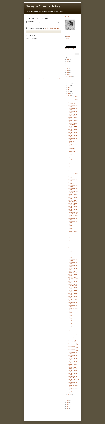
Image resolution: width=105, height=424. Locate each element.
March (69, 93)
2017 (68, 396)
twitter (67, 34)
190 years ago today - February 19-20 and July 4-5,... (73, 278)
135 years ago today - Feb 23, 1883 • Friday (72, 204)
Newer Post (29, 78)
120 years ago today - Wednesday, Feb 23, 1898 (73, 201)
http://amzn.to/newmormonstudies (52, 28)
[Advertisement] (44, 74)
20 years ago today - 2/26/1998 (71, 142)
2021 (68, 68)
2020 (68, 70)
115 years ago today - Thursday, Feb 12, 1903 (72, 368)
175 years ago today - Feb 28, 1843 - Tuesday (72, 115)
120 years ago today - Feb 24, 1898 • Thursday (72, 177)
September (70, 81)
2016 (68, 398)
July (69, 85)
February (69, 95)
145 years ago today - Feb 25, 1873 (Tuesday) (72, 168)
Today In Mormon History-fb (45, 6)
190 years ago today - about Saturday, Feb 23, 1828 (73, 213)
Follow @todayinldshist (69, 48)
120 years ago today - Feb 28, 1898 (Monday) (72, 103)
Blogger (57, 417)
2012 (68, 406)
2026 (68, 59)
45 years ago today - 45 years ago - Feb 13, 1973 (73, 338)
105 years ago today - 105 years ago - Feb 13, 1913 (73, 344)
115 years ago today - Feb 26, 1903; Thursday (72, 148)
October (69, 80)
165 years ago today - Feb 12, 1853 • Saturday (72, 377)
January (69, 394)
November (70, 78)
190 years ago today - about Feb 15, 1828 (73, 335)
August (69, 83)
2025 (68, 61)
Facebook (68, 36)
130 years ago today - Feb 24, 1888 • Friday (72, 183)
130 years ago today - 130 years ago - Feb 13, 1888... (73, 350)
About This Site (68, 16)
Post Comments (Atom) (36, 81)
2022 (68, 66)
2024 (68, 63)
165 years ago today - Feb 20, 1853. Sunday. (72, 260)
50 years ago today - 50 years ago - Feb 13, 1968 (73, 341)
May (69, 89)
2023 (68, 65)
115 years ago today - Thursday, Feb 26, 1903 (72, 151)
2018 (68, 74)
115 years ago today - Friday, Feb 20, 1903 (73, 248)
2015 (68, 400)
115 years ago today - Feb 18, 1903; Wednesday (72, 285)
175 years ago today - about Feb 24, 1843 (73, 192)
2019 (68, 72)
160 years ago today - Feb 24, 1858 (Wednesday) (72, 186)
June (69, 87)
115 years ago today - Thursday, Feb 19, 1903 (72, 272)
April (69, 91)
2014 (68, 402)
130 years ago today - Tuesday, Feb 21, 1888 (72, 231)
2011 (68, 408)
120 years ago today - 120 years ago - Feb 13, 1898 (73, 347)
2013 (68, 404)
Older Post (59, 78)
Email (67, 38)
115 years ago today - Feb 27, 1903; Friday (72, 124)
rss (67, 39)
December (70, 76)
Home (44, 78)
